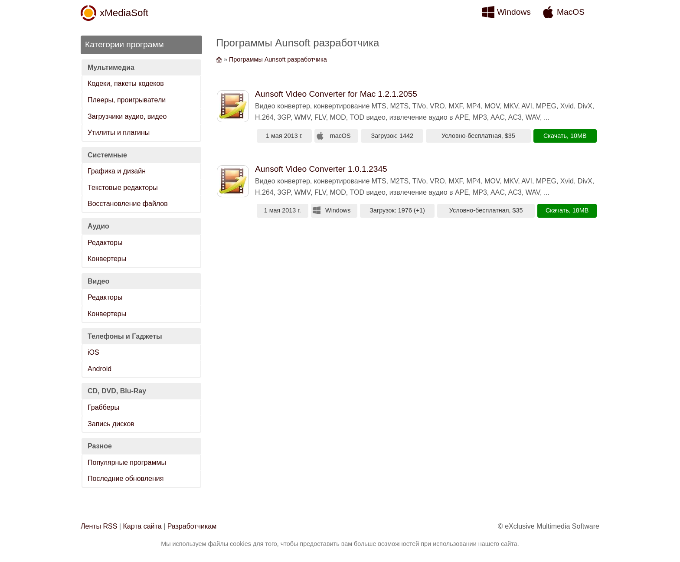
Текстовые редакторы (123, 187)
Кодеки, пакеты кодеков (126, 83)
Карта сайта (142, 526)
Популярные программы (127, 462)
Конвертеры (107, 258)
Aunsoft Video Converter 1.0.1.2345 (321, 168)
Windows (514, 11)
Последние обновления (125, 478)
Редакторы (105, 242)
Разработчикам (192, 526)
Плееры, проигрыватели (127, 100)
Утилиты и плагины (119, 132)
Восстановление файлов (128, 203)
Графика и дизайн (117, 171)
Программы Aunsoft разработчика (278, 59)
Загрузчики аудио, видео (127, 116)
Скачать (555, 135)
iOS (93, 352)
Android (99, 368)
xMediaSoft (124, 12)
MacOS (571, 11)
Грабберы (103, 407)
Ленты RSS (99, 526)
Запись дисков (111, 424)
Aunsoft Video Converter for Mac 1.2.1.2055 (336, 93)
